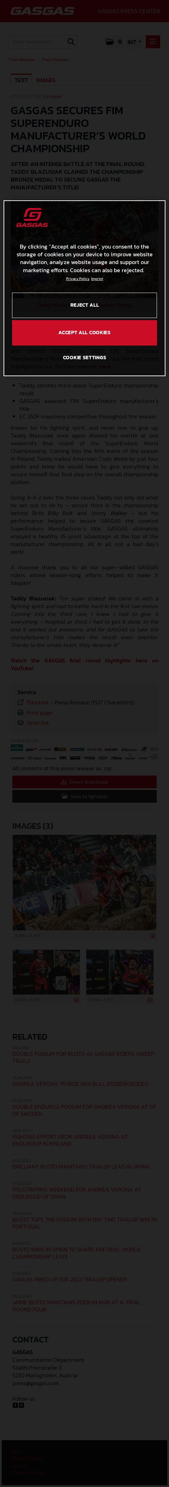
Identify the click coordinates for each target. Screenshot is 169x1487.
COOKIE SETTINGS (84, 357)
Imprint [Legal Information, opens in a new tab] (97, 278)
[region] (84, 288)
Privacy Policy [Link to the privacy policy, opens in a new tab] (77, 278)
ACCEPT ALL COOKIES (84, 332)
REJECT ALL (84, 305)
